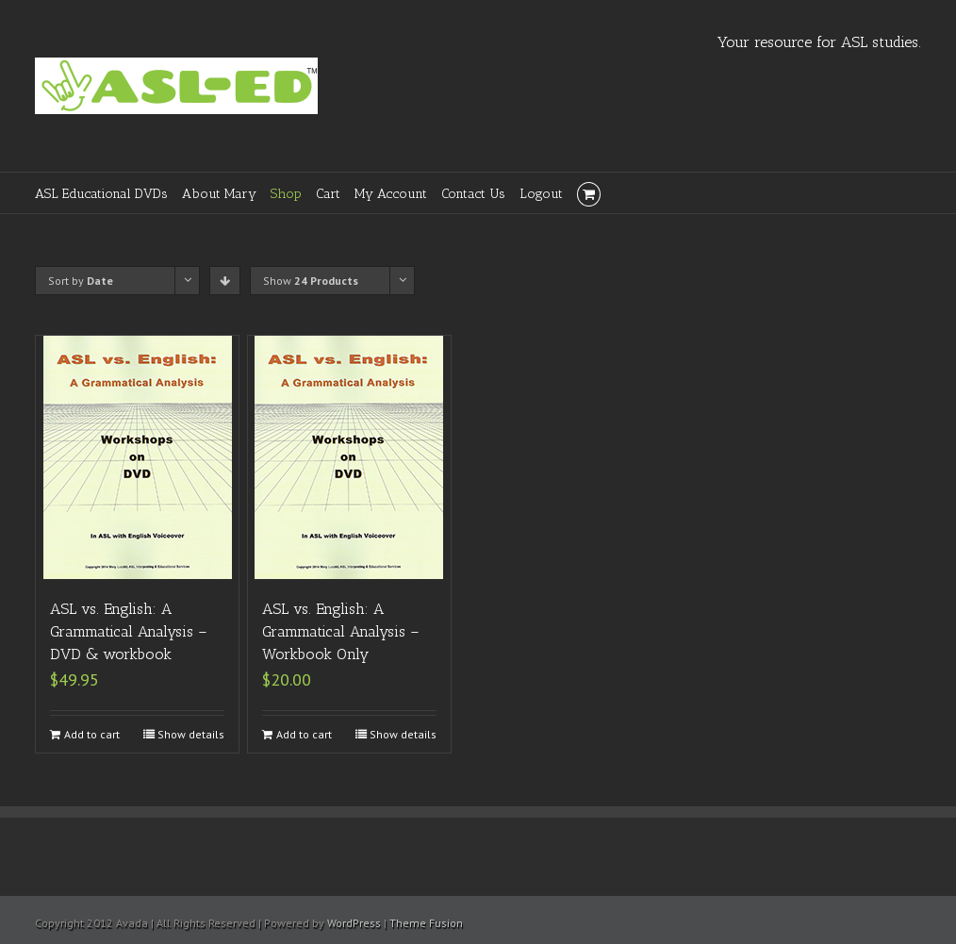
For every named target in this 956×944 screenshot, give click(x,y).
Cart (328, 194)
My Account (390, 194)
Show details (190, 734)
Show (310, 280)
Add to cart (92, 734)
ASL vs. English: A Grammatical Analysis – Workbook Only (341, 631)
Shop (286, 194)
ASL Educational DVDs (101, 194)
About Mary (219, 194)
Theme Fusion (426, 923)
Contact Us (473, 194)
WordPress (354, 923)
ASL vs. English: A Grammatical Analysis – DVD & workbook (128, 631)
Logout (541, 194)
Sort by (80, 280)
